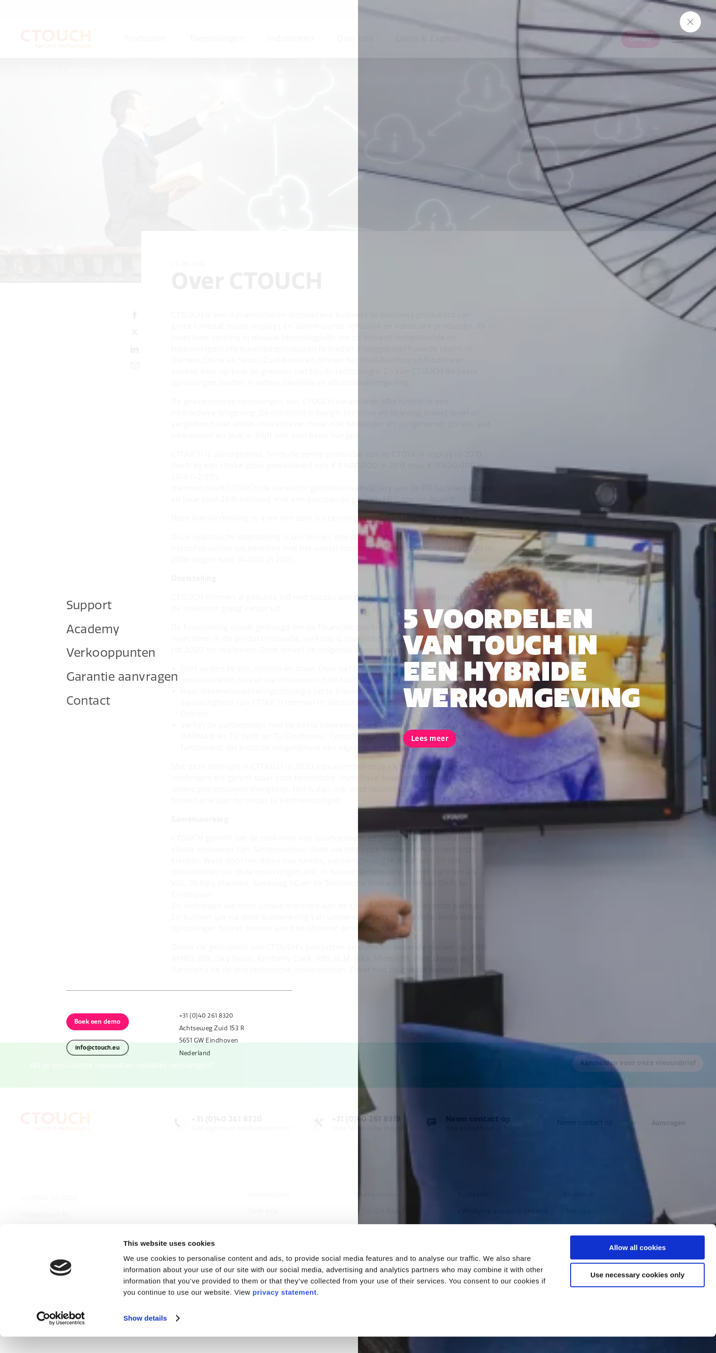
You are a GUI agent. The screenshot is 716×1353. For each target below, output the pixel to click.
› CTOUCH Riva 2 (379, 1212)
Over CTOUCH (127, 69)
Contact (640, 39)
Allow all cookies (637, 1264)
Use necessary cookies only (637, 1292)
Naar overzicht (673, 72)
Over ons (355, 39)
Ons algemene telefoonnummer (234, 1123)
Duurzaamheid (562, 10)
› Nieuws (576, 1212)
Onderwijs (474, 1228)
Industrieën (290, 39)
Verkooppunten (273, 1228)
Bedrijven (472, 1195)
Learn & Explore (428, 39)
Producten (145, 39)
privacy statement (285, 1309)
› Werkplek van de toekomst (503, 1212)
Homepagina (40, 69)
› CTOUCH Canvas (380, 1228)
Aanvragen (668, 1124)
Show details (145, 1334)
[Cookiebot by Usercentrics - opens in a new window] (61, 1335)
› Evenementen (586, 1228)
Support (613, 10)
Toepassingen (217, 39)
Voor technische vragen (364, 1123)
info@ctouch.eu (46, 1215)
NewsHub (82, 69)
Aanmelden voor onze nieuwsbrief (82, 1065)
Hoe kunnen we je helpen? (485, 1123)
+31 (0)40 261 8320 (50, 1198)
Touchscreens (375, 1195)
